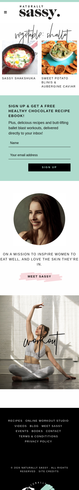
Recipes (15, 420)
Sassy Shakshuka (19, 78)
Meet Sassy (39, 276)
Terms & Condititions (38, 436)
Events (22, 431)
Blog (34, 426)
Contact (53, 431)
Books (37, 431)
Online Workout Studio (47, 420)
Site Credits (49, 471)
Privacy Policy (38, 441)
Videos (21, 426)
